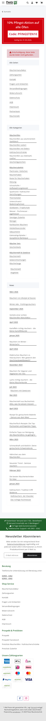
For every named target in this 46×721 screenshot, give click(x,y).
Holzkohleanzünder (18, 228)
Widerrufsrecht (16, 93)
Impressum (14, 107)
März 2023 (14, 439)
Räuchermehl (15, 256)
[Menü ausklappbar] (3, 1)
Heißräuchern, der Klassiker (22, 496)
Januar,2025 (14, 335)
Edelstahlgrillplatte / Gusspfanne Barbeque (19, 236)
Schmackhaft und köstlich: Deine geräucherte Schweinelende (23, 446)
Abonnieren (32, 555)
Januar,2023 (14, 484)
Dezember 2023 (16, 365)
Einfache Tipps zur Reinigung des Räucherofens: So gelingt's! (22, 433)
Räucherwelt (16, 269)
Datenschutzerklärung (16, 544)
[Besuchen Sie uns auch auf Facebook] (19, 698)
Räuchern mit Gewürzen (21, 390)
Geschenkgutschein (18, 162)
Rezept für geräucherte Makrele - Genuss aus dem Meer (23, 416)
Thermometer (15, 198)
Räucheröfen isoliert (18, 145)
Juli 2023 (13, 387)
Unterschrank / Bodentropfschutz (17, 202)
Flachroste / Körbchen (19, 171)
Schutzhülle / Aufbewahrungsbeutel (19, 186)
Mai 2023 (13, 395)
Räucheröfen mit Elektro (19, 148)
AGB (11, 102)
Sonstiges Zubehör (17, 217)
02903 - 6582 (7, 578)
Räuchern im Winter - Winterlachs (18, 343)
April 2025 (14, 322)
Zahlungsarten (16, 75)
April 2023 (14, 408)
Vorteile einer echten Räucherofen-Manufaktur (20, 316)
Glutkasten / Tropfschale (20, 207)
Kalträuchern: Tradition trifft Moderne (21, 491)
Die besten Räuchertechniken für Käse (22, 477)
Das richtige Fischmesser (21, 499)
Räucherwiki (15, 116)
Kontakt (13, 79)
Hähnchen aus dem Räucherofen (18, 455)
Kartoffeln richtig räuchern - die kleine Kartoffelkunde (23, 329)
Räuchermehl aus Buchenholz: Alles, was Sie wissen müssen (22, 402)
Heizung (13, 182)
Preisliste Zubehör (9, 648)
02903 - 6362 (7, 576)
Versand (34, 707)
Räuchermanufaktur (18, 70)
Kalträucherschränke (18, 152)
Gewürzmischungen (18, 260)
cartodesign (16, 712)
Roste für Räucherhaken (19, 178)
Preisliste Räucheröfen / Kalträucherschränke (20, 644)
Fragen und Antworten (19, 84)
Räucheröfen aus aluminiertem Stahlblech (22, 140)
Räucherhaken (15, 175)
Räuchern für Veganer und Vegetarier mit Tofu (21, 372)
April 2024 (14, 349)
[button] (28, 2)
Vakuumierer (15, 232)
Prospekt (5, 635)
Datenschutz (15, 97)
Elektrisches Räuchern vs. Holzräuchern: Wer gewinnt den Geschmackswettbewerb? (23, 357)
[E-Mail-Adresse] (13, 555)
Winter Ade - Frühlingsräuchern (23, 304)
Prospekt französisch (10, 640)
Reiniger (13, 221)
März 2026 (14, 292)
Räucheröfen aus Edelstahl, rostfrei (21, 157)
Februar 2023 (15, 470)
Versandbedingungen (18, 88)
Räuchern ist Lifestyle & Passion (23, 298)
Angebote (14, 272)
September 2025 (16, 309)
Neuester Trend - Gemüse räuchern (20, 464)
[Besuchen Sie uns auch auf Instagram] (26, 698)
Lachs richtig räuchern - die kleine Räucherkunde (21, 381)
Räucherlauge (15, 263)
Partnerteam (15, 111)
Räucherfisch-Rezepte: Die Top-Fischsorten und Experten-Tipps (23, 424)
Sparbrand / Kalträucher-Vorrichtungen (20, 192)
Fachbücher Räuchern (19, 224)
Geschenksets (15, 247)
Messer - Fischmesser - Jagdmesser (19, 212)
